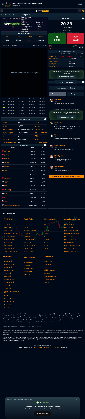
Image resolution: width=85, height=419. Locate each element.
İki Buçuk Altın (28, 262)
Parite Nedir (8, 288)
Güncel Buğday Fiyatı (71, 230)
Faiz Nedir (7, 285)
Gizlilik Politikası (49, 270)
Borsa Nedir (8, 305)
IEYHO (46, 230)
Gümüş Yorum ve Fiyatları (72, 245)
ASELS (46, 236)
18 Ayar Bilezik (29, 271)
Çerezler (47, 273)
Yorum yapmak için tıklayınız (66, 88)
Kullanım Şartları (49, 279)
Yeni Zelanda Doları (10, 251)
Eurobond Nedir (9, 282)
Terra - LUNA (28, 251)
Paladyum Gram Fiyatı (71, 233)
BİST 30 (5, 159)
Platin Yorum (68, 227)
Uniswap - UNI (29, 233)
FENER (46, 227)
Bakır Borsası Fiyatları (71, 251)
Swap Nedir (7, 276)
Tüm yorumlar (75, 94)
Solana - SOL (28, 227)
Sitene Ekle (48, 261)
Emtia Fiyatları (69, 224)
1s (6, 45)
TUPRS (46, 242)
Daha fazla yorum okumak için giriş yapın (66, 176)
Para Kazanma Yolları (11, 296)
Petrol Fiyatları (69, 236)
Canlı (3, 45)
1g (10, 45)
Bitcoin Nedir (8, 261)
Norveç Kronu (8, 227)
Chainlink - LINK (29, 239)
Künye (46, 267)
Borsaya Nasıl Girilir (10, 299)
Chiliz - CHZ (28, 224)
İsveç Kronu (8, 230)
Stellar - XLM (28, 248)
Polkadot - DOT (29, 236)
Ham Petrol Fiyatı (70, 239)
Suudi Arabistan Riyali (11, 233)
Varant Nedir (8, 308)
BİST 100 (6, 151)
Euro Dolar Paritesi (70, 248)
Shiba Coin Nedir (9, 264)
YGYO (46, 245)
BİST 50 (5, 155)
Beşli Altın (27, 274)
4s (8, 45)
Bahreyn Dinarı (9, 239)
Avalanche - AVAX (30, 230)
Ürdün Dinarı (8, 245)
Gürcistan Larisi (9, 248)
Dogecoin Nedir (9, 270)
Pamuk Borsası (69, 242)
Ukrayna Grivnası (9, 236)
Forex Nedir (8, 273)
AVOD (46, 224)
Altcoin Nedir (8, 267)
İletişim (46, 282)
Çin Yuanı (7, 224)
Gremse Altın (28, 268)
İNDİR (80, 4)
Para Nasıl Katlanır (10, 302)
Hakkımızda (48, 264)
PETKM (46, 239)
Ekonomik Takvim (50, 276)
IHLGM (46, 233)
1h (13, 45)
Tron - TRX (27, 242)
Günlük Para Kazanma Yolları (11, 292)
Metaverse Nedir (9, 279)
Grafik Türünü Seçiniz (39, 45)
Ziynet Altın (27, 265)
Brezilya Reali (8, 242)
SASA (46, 248)
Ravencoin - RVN (29, 245)
